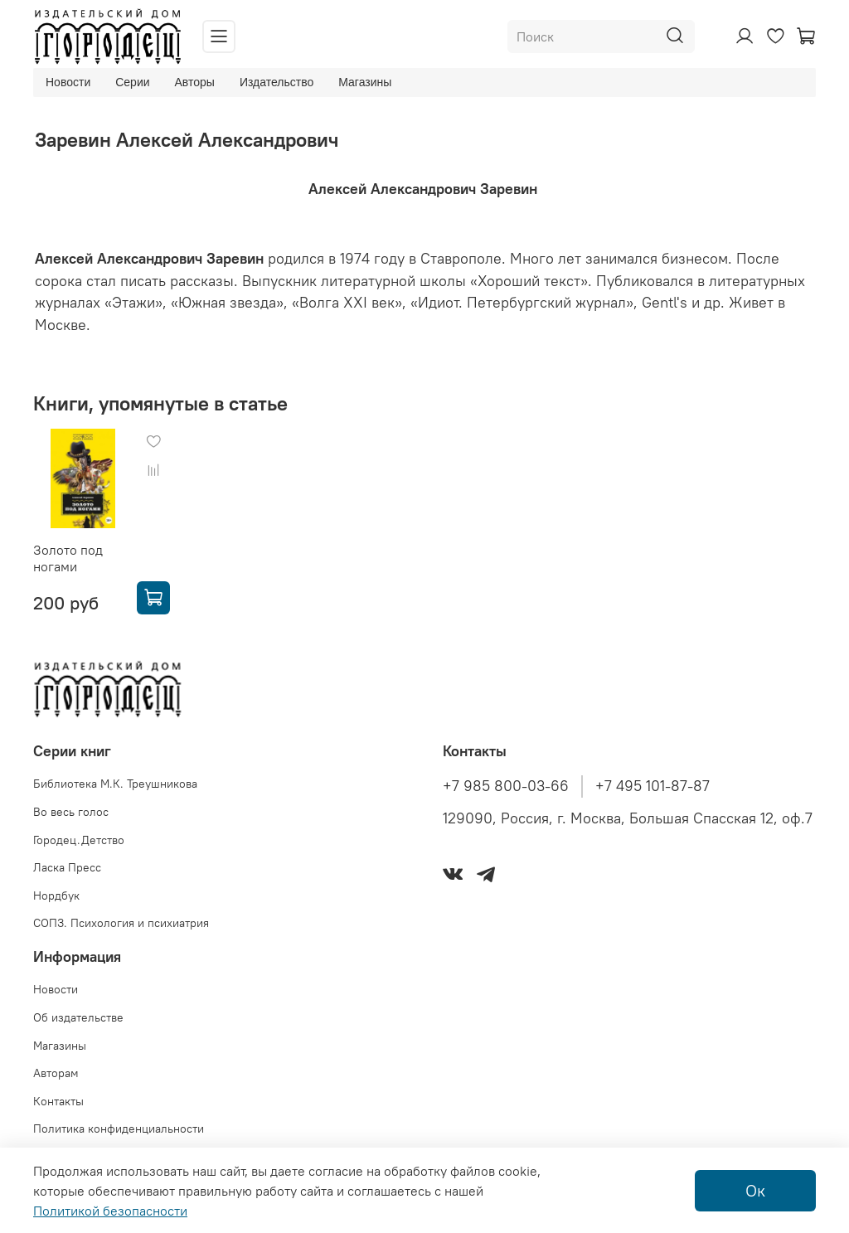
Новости (68, 82)
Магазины (364, 82)
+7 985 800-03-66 (506, 786)
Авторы (195, 82)
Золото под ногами (68, 558)
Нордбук (56, 895)
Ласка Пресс (67, 867)
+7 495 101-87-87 (652, 786)
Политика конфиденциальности (118, 1128)
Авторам (56, 1073)
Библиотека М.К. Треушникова (115, 783)
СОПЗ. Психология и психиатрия (121, 922)
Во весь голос (71, 811)
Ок (755, 1190)
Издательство (276, 82)
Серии (132, 82)
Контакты (58, 1101)
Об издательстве (78, 1017)
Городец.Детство (78, 840)
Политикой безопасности (110, 1210)
